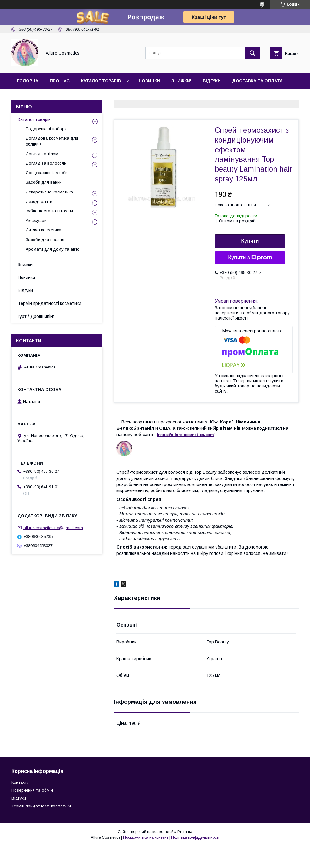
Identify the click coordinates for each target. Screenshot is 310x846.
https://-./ (185, 435)
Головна (27, 80)
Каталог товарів (101, 80)
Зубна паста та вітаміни (49, 211)
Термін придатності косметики (49, 303)
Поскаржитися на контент (145, 837)
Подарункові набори (46, 128)
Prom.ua (184, 832)
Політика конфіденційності (195, 837)
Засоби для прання (45, 239)
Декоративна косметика (49, 192)
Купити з (250, 257)
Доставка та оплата (257, 80)
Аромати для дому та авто (53, 249)
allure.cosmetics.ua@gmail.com (53, 527)
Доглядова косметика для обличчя (52, 141)
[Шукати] (252, 53)
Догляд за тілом (42, 153)
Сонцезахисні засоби (47, 172)
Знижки (25, 264)
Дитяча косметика (43, 230)
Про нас (60, 80)
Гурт (57, 97)
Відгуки (212, 80)
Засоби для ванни (44, 182)
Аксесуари (36, 220)
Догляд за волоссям (46, 163)
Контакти (29, 97)
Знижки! (181, 80)
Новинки (149, 80)
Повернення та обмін (32, 790)
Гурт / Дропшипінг (36, 316)
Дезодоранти (39, 201)
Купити (250, 241)
